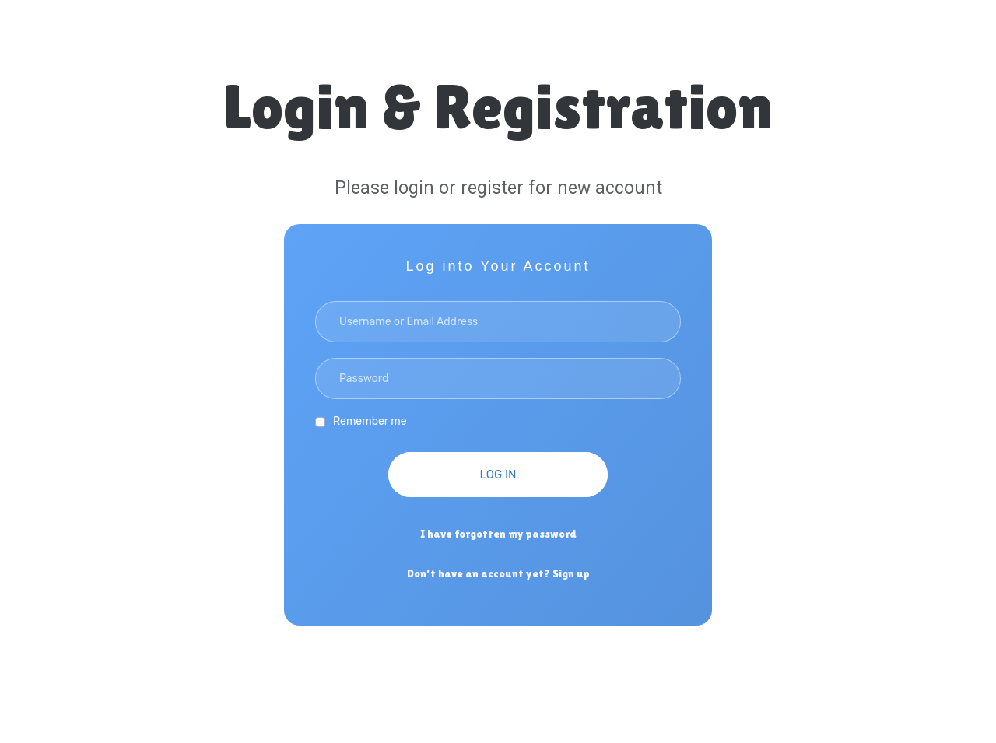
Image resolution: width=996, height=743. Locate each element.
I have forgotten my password (498, 533)
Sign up (571, 573)
